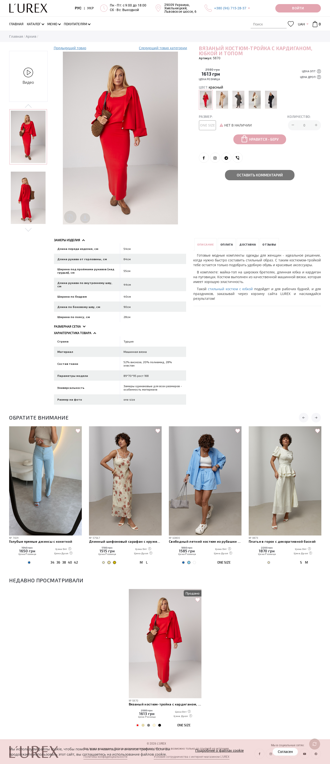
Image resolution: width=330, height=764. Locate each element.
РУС (78, 8)
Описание (205, 244)
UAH (301, 24)
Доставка (247, 244)
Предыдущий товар (70, 48)
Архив (31, 36)
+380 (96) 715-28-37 (230, 8)
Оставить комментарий (260, 175)
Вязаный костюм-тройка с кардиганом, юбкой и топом (165, 704)
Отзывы (269, 244)
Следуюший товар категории (163, 48)
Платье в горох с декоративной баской (282, 541)
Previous (28, 106)
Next (28, 229)
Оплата (226, 244)
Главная (16, 36)
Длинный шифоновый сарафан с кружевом (125, 541)
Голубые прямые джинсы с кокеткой (40, 541)
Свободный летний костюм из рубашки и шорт (205, 541)
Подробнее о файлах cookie (219, 750)
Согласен (285, 751)
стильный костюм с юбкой (230, 289)
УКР (90, 8)
